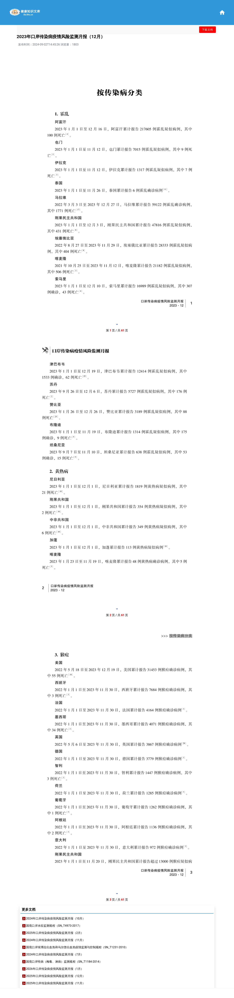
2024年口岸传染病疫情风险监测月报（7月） (55, 954)
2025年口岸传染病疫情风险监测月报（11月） (55, 983)
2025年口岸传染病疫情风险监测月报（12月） (55, 976)
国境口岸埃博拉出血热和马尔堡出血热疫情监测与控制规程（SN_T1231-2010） (77, 947)
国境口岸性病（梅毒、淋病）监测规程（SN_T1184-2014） (64, 961)
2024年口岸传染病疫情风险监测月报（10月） (55, 918)
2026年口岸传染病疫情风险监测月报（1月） (55, 969)
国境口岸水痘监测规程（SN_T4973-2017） (54, 925)
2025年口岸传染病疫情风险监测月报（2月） (55, 933)
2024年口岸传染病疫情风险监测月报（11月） (55, 940)
